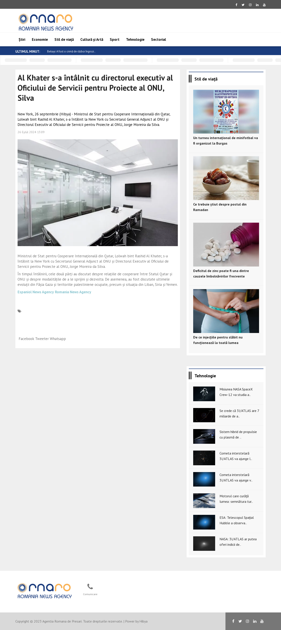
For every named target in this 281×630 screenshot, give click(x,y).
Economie (40, 39)
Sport (114, 39)
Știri (22, 39)
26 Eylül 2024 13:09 (31, 132)
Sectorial (158, 39)
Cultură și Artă (91, 39)
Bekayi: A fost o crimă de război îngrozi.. (75, 51)
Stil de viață (64, 39)
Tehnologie (135, 39)
